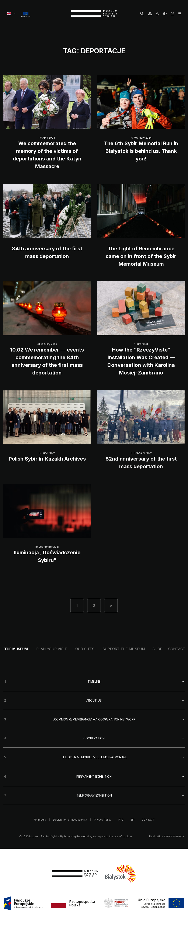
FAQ (120, 819)
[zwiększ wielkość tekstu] (172, 13)
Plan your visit (51, 649)
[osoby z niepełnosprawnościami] (157, 13)
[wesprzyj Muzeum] (150, 13)
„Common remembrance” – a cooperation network (94, 719)
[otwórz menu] (179, 13)
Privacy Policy (102, 819)
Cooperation (94, 738)
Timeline (94, 681)
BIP (132, 819)
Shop (157, 649)
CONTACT (176, 649)
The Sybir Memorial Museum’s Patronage (94, 757)
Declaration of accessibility (70, 819)
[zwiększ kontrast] (165, 13)
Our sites (84, 649)
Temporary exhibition (94, 795)
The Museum (16, 649)
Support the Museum (123, 649)
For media (40, 819)
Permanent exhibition (94, 776)
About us (94, 700)
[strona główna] (94, 13)
